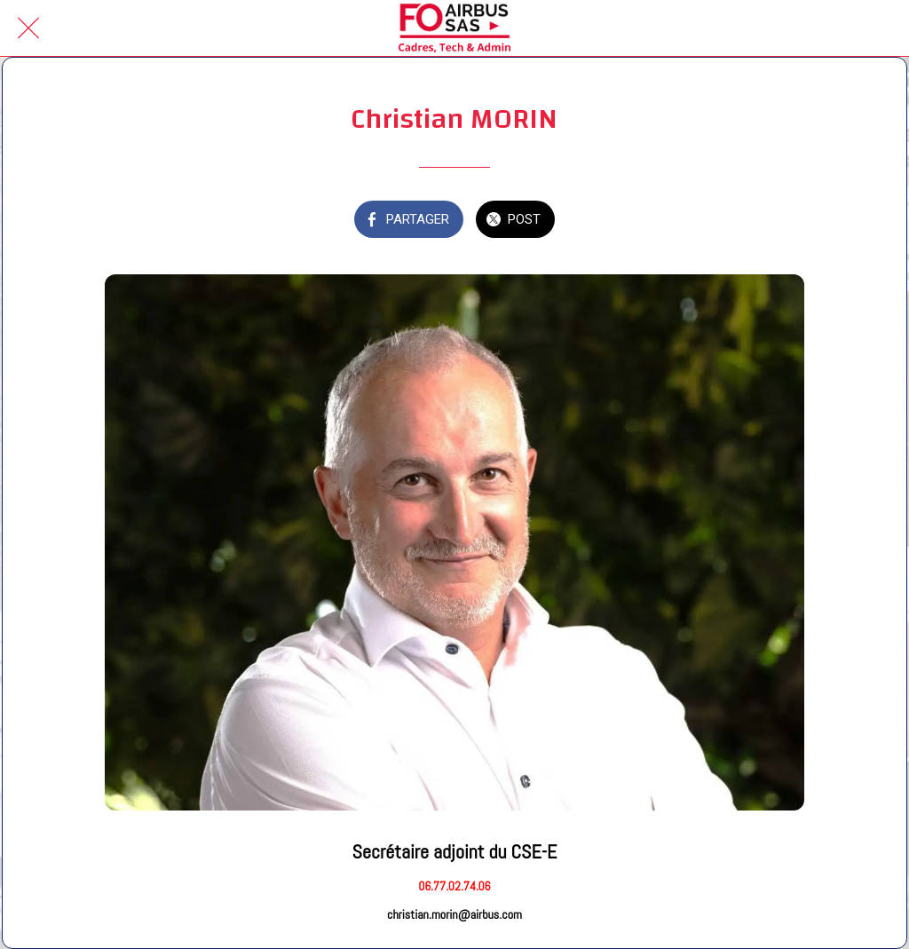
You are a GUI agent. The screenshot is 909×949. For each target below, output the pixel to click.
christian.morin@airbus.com (454, 914)
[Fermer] (28, 28)
